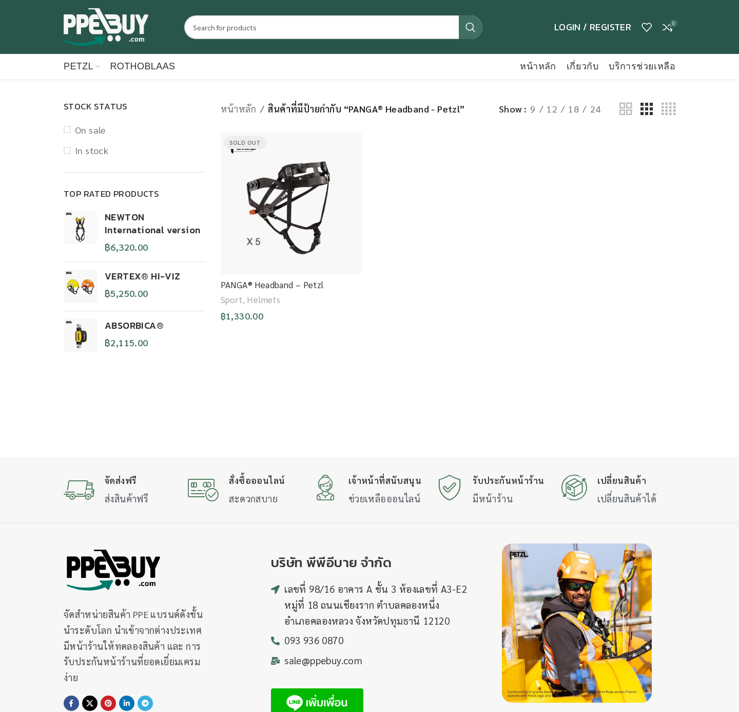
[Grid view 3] (646, 109)
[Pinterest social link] (108, 703)
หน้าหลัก (238, 109)
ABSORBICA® (134, 325)
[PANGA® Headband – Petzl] (291, 203)
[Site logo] (106, 25)
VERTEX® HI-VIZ (143, 276)
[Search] (333, 27)
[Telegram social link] (145, 703)
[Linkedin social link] (126, 703)
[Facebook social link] (71, 703)
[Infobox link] (121, 491)
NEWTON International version (152, 223)
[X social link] (90, 703)
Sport (232, 299)
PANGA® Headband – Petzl (272, 284)
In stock (91, 150)
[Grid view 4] (668, 109)
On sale (90, 130)
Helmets (263, 299)
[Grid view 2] (625, 109)
